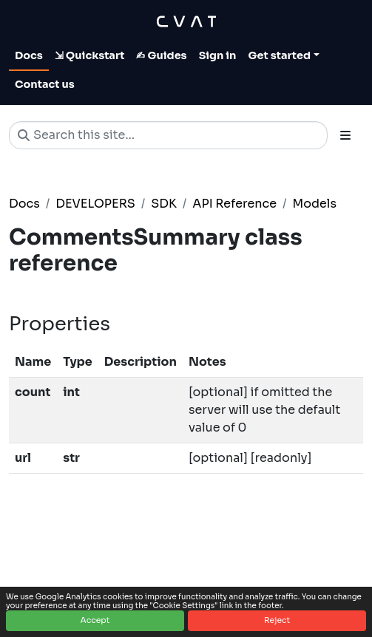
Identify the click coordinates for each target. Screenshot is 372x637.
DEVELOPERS (95, 203)
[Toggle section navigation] (345, 135)
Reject (277, 620)
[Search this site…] (168, 135)
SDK (164, 203)
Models (314, 203)
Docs (24, 203)
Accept (95, 620)
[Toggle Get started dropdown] (284, 56)
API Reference (234, 203)
